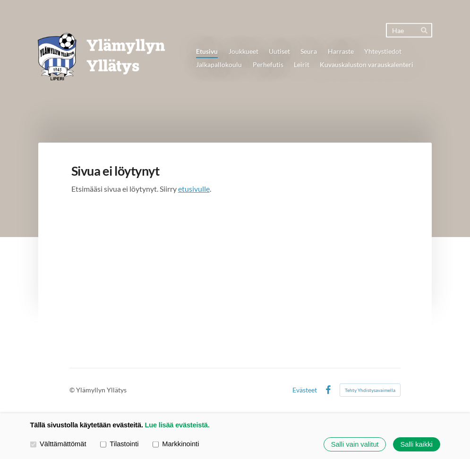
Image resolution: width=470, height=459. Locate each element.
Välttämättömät (58, 444)
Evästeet (304, 390)
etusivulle (194, 188)
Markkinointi (176, 444)
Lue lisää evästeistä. (177, 425)
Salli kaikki (417, 444)
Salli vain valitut (355, 444)
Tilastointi (119, 444)
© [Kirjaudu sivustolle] (72, 390)
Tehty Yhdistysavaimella (370, 390)
